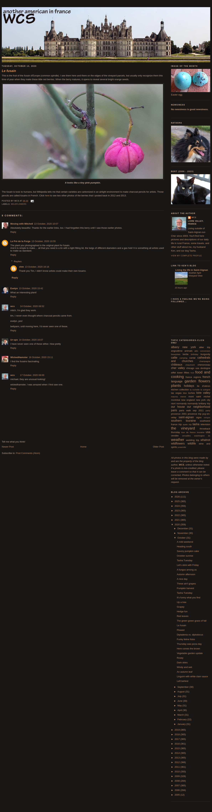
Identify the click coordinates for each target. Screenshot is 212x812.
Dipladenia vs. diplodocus (190, 634)
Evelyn (14, 288)
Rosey (180, 658)
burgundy (205, 354)
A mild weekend (185, 542)
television (205, 424)
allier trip (204, 347)
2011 (177, 767)
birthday (194, 354)
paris (174, 410)
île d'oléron (203, 386)
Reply (13, 232)
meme (183, 396)
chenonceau (204, 364)
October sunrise (185, 555)
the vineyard (183, 428)
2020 (177, 524)
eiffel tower (177, 372)
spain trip (187, 424)
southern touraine (183, 420)
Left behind (182, 681)
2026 (177, 496)
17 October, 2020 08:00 (32, 375)
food (192, 373)
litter (185, 393)
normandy (181, 403)
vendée (175, 435)
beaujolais (175, 354)
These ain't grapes (186, 583)
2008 (177, 781)
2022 (177, 515)
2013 (177, 757)
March (181, 714)
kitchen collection (180, 389)
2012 (177, 762)
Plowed (180, 630)
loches (191, 393)
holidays (189, 385)
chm (21, 266)
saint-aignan (186, 417)
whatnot (205, 439)
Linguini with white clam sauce (192, 676)
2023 (177, 510)
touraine (200, 432)
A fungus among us (187, 569)
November (183, 533)
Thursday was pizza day (189, 644)
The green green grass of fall (191, 620)
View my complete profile (186, 256)
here (47, 195)
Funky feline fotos (186, 639)
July (179, 696)
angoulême (176, 351)
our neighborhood (198, 406)
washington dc (202, 435)
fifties (186, 372)
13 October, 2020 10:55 (44, 241)
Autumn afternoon (186, 574)
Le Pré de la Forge (20, 241)
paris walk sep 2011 (191, 410)
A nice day (182, 579)
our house (178, 406)
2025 (177, 501)
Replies (18, 261)
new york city (203, 400)
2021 (177, 520)
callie (174, 357)
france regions (193, 377)
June (180, 701)
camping (183, 358)
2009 (177, 776)
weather (177, 440)
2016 (177, 743)
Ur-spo (14, 339)
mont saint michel (199, 396)
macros (174, 396)
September (183, 687)
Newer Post (8, 446)
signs (198, 417)
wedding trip (192, 440)
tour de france (188, 432)
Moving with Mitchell (21, 223)
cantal (192, 357)
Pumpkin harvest (185, 588)
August (181, 691)
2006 (177, 790)
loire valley (203, 392)
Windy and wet (184, 667)
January (181, 724)
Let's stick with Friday (188, 565)
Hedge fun (182, 611)
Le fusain (181, 625)
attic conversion (202, 351)
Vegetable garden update (190, 653)
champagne (204, 361)
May (179, 705)
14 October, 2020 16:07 (31, 339)
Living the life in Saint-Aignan (191, 270)
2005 (177, 794)
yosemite (182, 447)
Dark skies (182, 662)
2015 (177, 748)
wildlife (192, 443)
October (181, 537)
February (182, 719)
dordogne (205, 368)
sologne (207, 418)
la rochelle (195, 389)
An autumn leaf (184, 671)
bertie (186, 354)
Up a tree (181, 602)
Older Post (158, 446)
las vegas (176, 393)
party (208, 410)
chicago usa (192, 368)
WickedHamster (19, 357)
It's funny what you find (188, 597)
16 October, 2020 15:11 (41, 357)
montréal (175, 400)
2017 (177, 739)
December (183, 528)
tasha (196, 424)
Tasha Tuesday (184, 560)
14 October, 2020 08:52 (32, 306)
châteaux (176, 364)
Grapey (180, 606)
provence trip (194, 414)
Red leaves (182, 616)
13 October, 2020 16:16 (37, 266)
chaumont (190, 365)
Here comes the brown (188, 648)
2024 (177, 506)
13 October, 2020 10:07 (46, 223)
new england (188, 400)
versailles (186, 435)
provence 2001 (179, 414)
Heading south (184, 546)
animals (188, 351)
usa (208, 432)
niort (173, 403)
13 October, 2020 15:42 (31, 288)
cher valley (178, 367)
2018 (177, 734)
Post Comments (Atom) (28, 453)
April (180, 710)
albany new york (183, 347)
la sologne (205, 389)
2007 (177, 785)
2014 (177, 753)
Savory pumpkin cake (188, 551)
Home (83, 446)
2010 (177, 771)
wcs (12, 306)
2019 (177, 729)
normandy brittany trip (198, 403)
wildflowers (19, 204)
